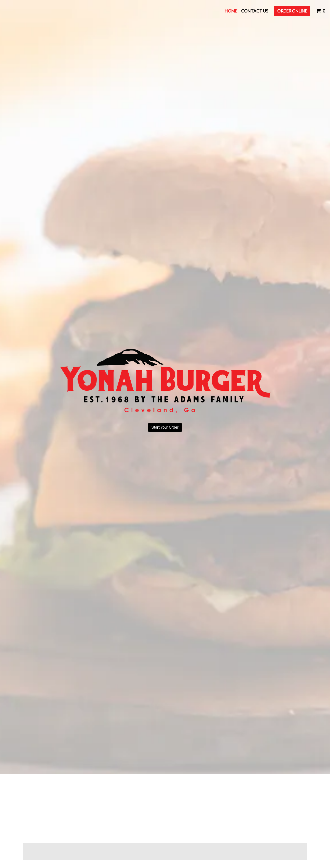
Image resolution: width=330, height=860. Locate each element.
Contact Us (254, 10)
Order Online (292, 10)
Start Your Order (165, 427)
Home (231, 10)
